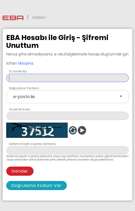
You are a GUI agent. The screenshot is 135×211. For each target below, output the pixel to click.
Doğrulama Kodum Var (36, 186)
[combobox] (67, 96)
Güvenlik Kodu (19, 109)
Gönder (19, 171)
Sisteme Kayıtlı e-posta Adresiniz (32, 144)
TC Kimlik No (18, 71)
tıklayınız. (26, 63)
